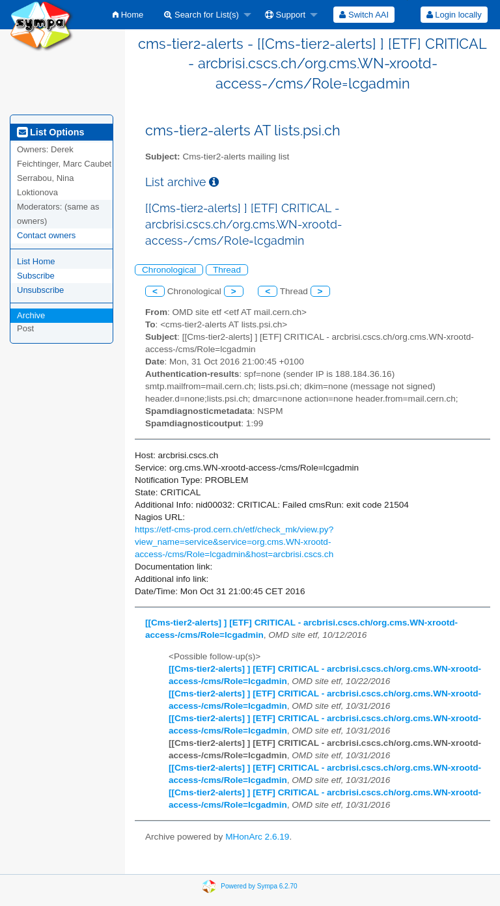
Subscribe (36, 276)
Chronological (169, 270)
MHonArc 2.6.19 (257, 837)
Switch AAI (364, 15)
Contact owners (46, 235)
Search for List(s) (201, 15)
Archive (31, 315)
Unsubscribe (40, 290)
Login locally (454, 15)
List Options (50, 132)
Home (128, 15)
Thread (227, 270)
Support (285, 15)
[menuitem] (128, 14)
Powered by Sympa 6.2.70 (259, 885)
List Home (36, 261)
